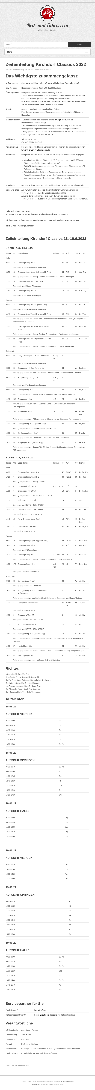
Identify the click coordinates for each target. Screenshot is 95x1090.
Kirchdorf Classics (22, 1065)
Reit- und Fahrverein (47, 25)
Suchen (79, 44)
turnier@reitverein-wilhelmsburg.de (35, 150)
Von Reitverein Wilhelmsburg (15, 70)
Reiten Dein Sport (41, 1015)
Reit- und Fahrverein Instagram (53, 36)
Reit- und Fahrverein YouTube (47, 36)
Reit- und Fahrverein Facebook (42, 36)
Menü (47, 52)
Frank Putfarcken (41, 1010)
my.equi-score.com (62, 120)
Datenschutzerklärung (53, 1081)
